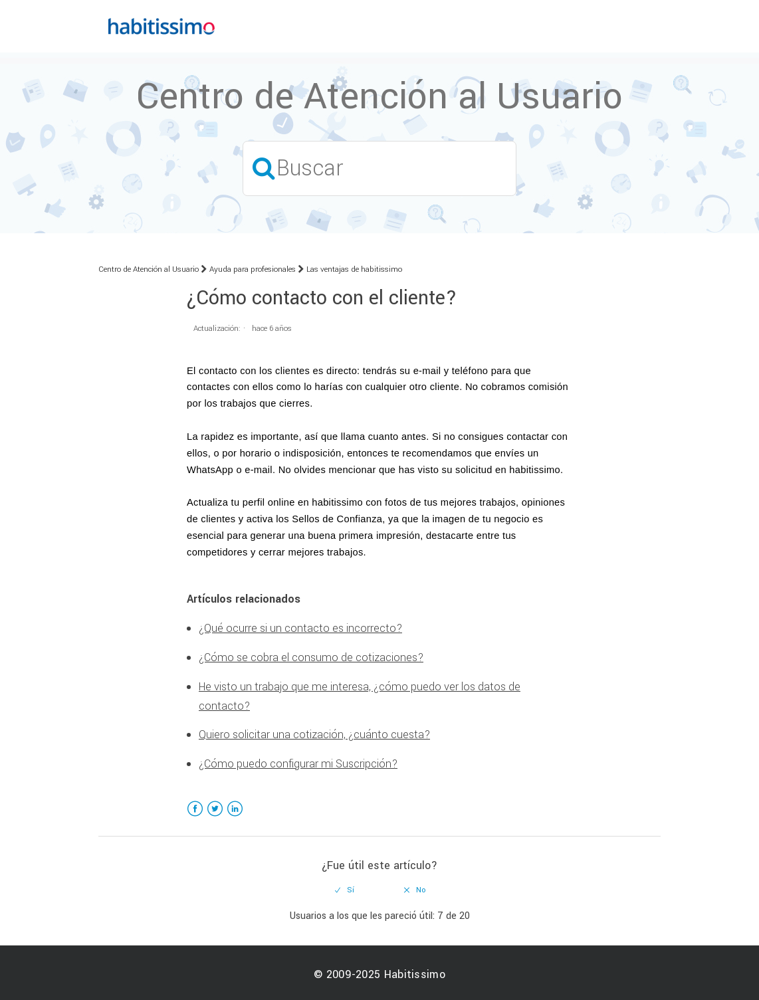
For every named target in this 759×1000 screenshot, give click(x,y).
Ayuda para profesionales (252, 269)
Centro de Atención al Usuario (148, 269)
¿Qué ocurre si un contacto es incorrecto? (300, 628)
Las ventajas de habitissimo (354, 269)
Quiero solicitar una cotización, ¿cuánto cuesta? (314, 734)
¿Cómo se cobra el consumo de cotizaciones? (311, 657)
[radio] (345, 890)
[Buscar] (379, 168)
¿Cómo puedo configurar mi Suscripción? (298, 763)
